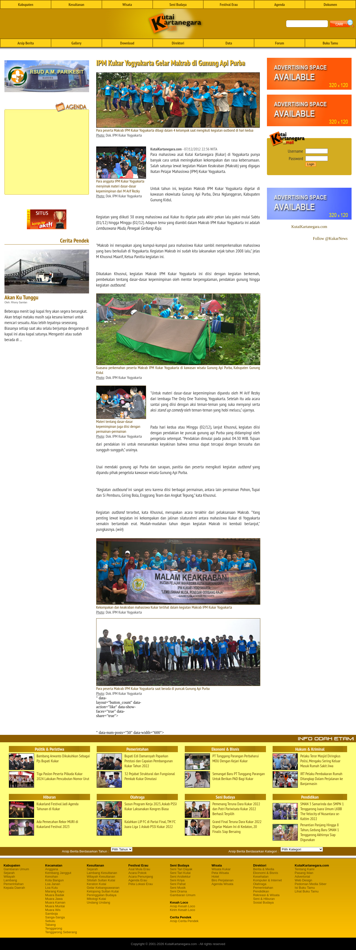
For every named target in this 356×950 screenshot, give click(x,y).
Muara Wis (52, 910)
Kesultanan (76, 4)
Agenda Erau (137, 880)
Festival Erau (229, 4)
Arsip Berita (26, 43)
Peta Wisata (220, 873)
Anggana (51, 869)
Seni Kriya (177, 880)
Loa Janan (52, 884)
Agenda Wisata (222, 884)
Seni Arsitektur (180, 876)
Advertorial (302, 876)
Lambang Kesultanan (102, 873)
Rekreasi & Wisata (266, 895)
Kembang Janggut (58, 873)
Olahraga (259, 884)
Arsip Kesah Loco (182, 906)
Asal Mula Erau (139, 869)
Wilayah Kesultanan (101, 876)
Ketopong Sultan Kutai (103, 891)
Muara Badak (54, 895)
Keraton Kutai (96, 884)
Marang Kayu (54, 891)
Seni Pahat (178, 884)
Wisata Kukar (220, 869)
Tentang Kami (305, 869)
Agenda (279, 4)
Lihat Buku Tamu (307, 891)
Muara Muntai (55, 906)
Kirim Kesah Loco (182, 910)
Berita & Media (263, 869)
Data (228, 43)
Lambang (10, 880)
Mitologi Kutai (96, 899)
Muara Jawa (54, 899)
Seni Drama (178, 891)
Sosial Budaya (263, 902)
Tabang (50, 925)
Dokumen (330, 4)
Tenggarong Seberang (61, 932)
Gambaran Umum (16, 869)
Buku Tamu (330, 43)
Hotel (215, 876)
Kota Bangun (54, 880)
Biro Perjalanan (222, 880)
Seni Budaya (178, 4)
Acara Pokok (137, 873)
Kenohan (51, 876)
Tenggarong (53, 928)
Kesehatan (260, 876)
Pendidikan (261, 891)
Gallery (76, 43)
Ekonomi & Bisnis (265, 873)
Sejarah (9, 873)
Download (127, 43)
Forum (279, 43)
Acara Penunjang (140, 876)
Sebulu (50, 921)
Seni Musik (178, 887)
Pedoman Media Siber (311, 884)
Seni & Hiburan (264, 899)
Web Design (303, 880)
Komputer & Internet (267, 880)
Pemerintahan (13, 884)
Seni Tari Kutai (180, 873)
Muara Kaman (55, 902)
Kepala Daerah (14, 887)
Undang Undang (98, 902)
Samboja (51, 913)
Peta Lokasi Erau (140, 884)
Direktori (178, 43)
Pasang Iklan (304, 873)
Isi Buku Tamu (305, 887)
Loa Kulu (51, 887)
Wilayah (9, 876)
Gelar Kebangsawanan (103, 887)
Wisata (127, 4)
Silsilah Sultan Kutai (101, 880)
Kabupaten (25, 4)
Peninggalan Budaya (101, 895)
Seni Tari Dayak (181, 869)
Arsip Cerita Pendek (184, 921)
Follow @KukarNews (330, 238)
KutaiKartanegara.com (309, 227)
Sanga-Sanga (55, 917)
